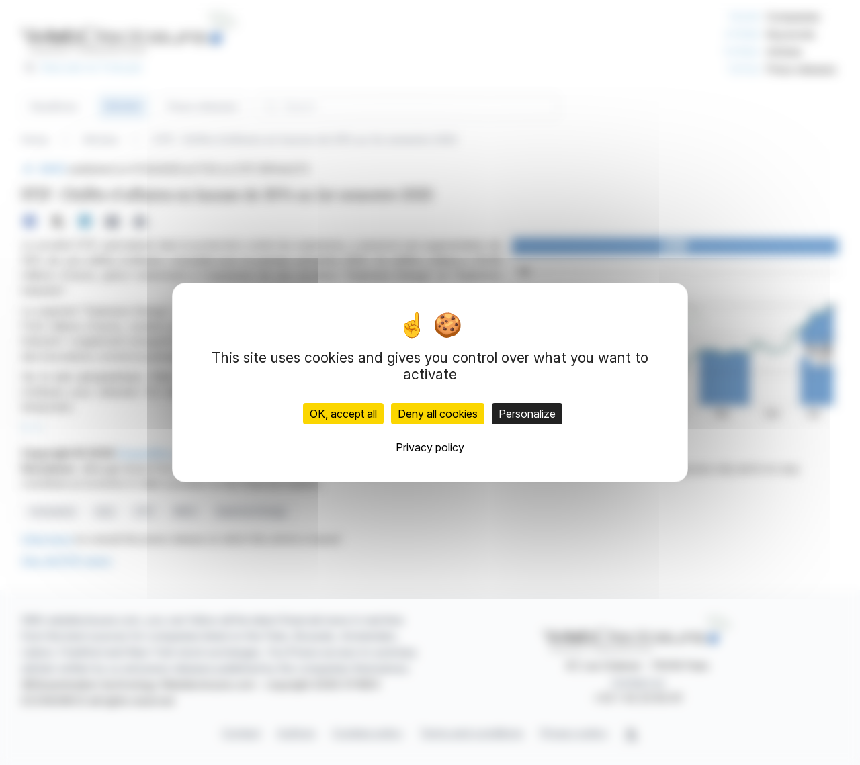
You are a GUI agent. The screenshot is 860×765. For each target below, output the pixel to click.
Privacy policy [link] (430, 447)
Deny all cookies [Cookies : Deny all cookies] (438, 413)
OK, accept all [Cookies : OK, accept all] (343, 413)
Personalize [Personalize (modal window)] (527, 413)
